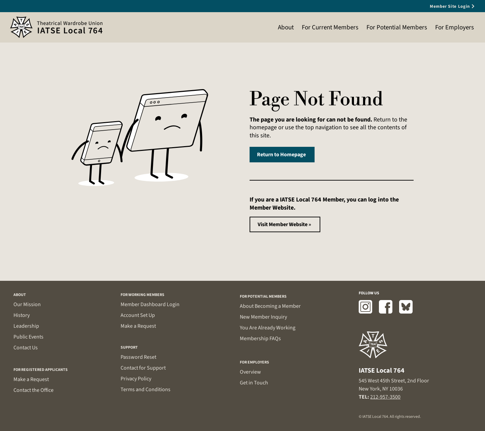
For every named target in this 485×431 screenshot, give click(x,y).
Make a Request (31, 379)
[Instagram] (365, 307)
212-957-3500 (385, 397)
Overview (250, 372)
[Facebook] (385, 307)
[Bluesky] (406, 307)
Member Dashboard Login (150, 304)
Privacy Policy (136, 378)
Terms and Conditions (145, 389)
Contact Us (25, 347)
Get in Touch (254, 382)
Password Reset (138, 357)
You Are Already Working (267, 327)
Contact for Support (143, 368)
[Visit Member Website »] (285, 224)
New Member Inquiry (263, 317)
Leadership (26, 326)
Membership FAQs (260, 338)
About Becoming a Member (270, 306)
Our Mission (27, 304)
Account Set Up (138, 315)
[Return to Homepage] (282, 154)
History (21, 315)
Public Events (28, 337)
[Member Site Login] (441, 6)
